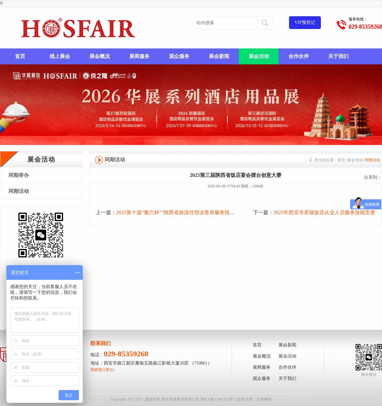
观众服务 (179, 56)
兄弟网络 (264, 399)
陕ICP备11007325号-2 (218, 399)
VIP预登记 (304, 22)
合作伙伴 (298, 56)
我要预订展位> (103, 369)
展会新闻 (219, 56)
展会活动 (259, 56)
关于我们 (338, 56)
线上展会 (60, 56)
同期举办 (19, 175)
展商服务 (139, 56)
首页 (20, 56)
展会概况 (99, 56)
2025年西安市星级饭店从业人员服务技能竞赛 (324, 212)
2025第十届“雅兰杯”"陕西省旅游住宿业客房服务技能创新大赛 (185, 212)
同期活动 (19, 191)
